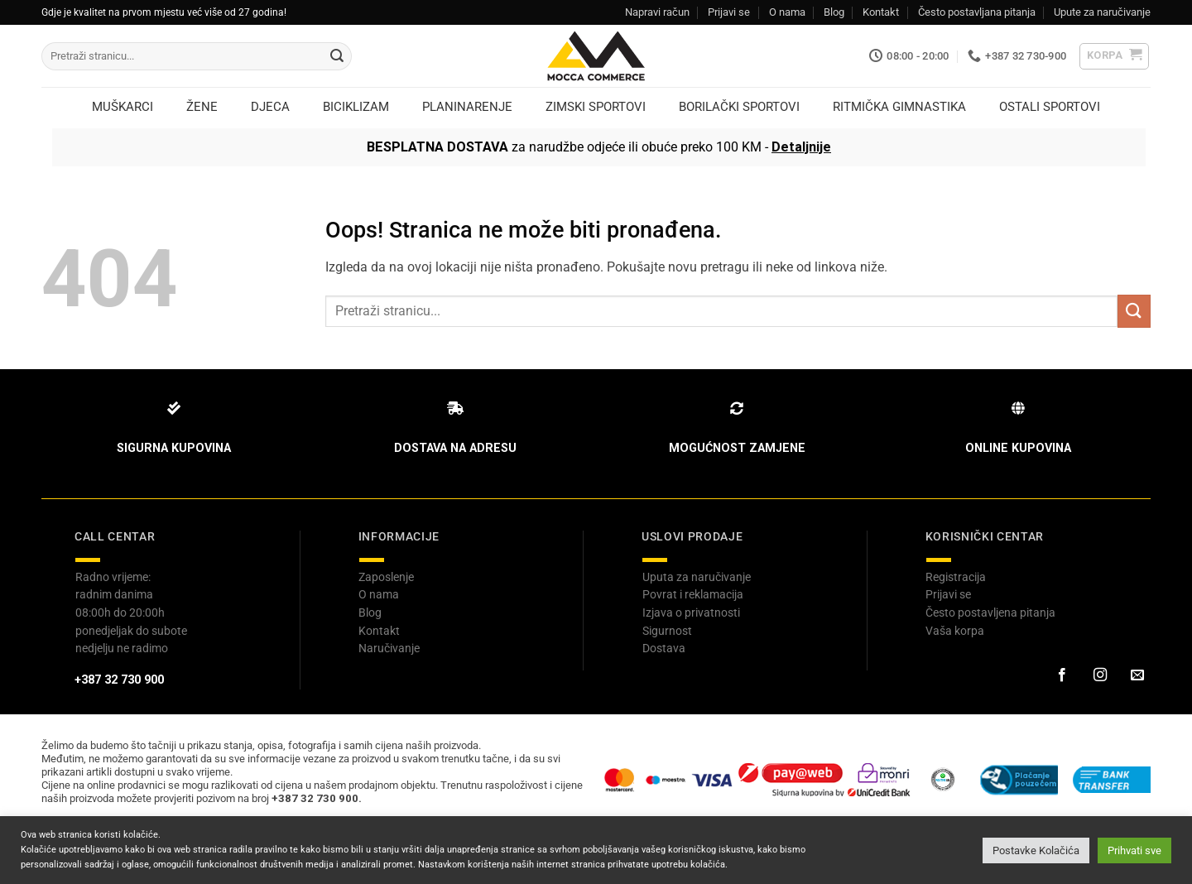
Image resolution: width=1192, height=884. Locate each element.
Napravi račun (657, 12)
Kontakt (881, 12)
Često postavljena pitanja (990, 612)
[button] (1114, 56)
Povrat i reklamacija (692, 594)
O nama (787, 12)
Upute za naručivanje (1102, 12)
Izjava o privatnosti (691, 612)
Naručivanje (389, 648)
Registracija (955, 577)
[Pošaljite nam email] (1137, 675)
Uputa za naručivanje (696, 577)
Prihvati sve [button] (1134, 850)
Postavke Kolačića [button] (1036, 850)
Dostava (663, 648)
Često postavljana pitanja (977, 12)
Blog (834, 12)
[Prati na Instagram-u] (1099, 675)
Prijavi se (729, 12)
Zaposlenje (386, 577)
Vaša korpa (954, 630)
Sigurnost (667, 630)
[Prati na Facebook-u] (1062, 675)
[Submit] (337, 56)
